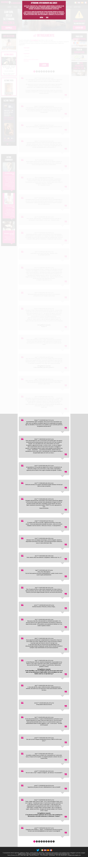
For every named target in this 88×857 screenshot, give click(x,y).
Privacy (13, 855)
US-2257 (18, 855)
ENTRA (41, 17)
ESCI (47, 17)
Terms (8, 855)
